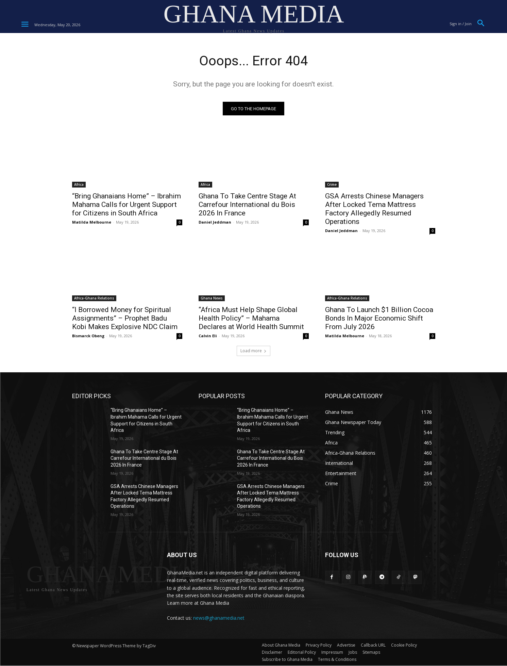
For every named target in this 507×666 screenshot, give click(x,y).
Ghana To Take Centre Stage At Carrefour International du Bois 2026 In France (247, 205)
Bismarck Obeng (88, 336)
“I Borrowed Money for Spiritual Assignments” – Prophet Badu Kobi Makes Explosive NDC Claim (125, 318)
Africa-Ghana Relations (94, 298)
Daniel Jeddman (215, 222)
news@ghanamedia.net (218, 618)
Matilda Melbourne (91, 222)
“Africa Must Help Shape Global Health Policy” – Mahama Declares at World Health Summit (251, 318)
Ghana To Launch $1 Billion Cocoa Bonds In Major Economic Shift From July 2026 (379, 318)
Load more (253, 351)
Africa (79, 185)
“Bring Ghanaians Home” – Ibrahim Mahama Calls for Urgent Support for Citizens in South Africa (126, 205)
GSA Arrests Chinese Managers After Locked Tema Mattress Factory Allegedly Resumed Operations (374, 209)
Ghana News (212, 298)
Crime (332, 185)
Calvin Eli (208, 336)
